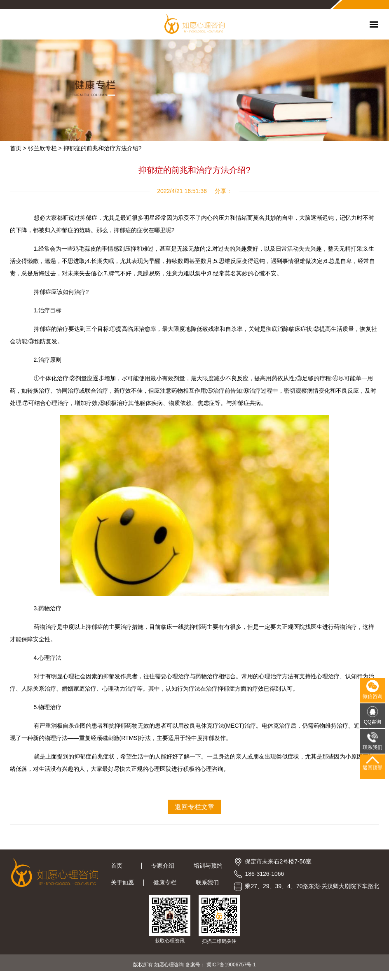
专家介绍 (162, 865)
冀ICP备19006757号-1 (231, 965)
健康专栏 (164, 882)
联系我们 (207, 882)
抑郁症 (122, 230)
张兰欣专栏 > (45, 148)
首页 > (18, 148)
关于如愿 (122, 882)
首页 (121, 865)
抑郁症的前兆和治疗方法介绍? (102, 148)
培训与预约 (208, 865)
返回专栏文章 (194, 806)
